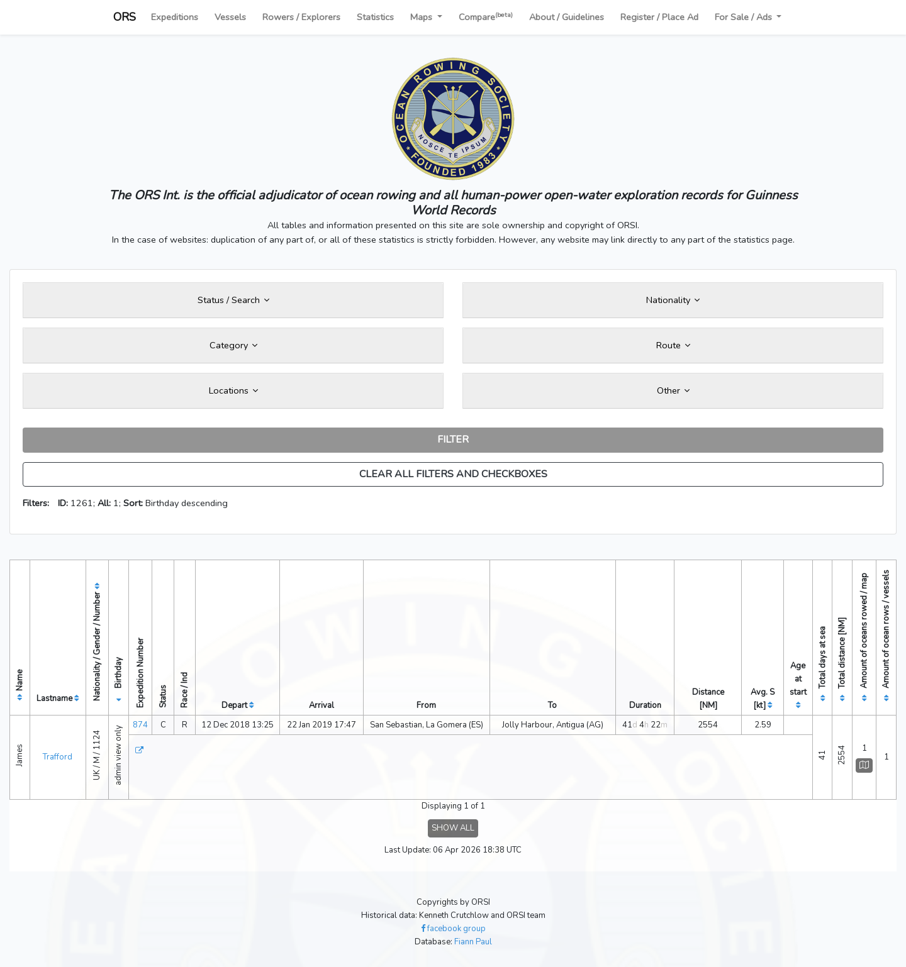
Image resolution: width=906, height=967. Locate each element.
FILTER (453, 439)
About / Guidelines (566, 17)
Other (673, 390)
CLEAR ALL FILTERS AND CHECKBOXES (453, 474)
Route (673, 345)
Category (233, 345)
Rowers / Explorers (301, 17)
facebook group (453, 928)
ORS (124, 17)
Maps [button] (422, 17)
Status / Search (233, 300)
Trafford (57, 757)
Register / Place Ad (659, 17)
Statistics (375, 17)
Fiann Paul (473, 942)
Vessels (230, 17)
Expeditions (174, 17)
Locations (233, 390)
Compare (486, 16)
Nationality (673, 300)
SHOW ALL (453, 828)
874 (140, 725)
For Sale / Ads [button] (745, 17)
